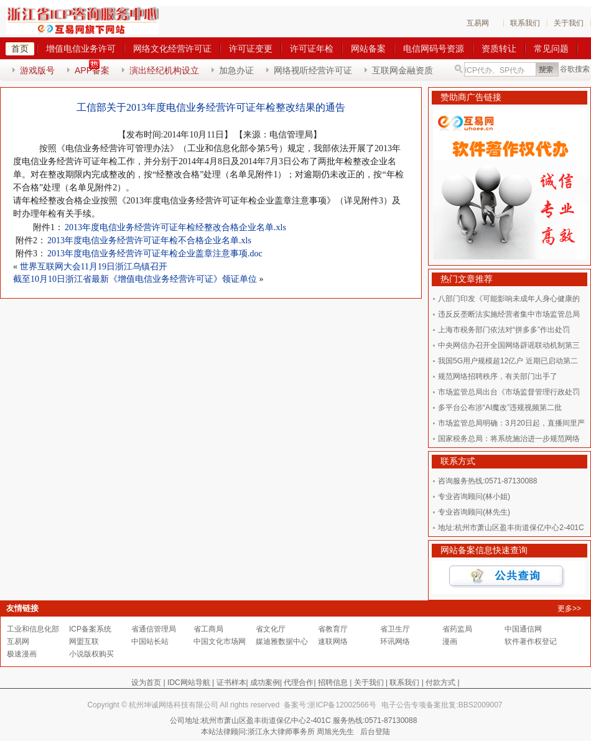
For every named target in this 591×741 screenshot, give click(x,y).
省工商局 (208, 629)
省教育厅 (333, 629)
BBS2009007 (480, 705)
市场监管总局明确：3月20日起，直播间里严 (511, 423)
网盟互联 (84, 641)
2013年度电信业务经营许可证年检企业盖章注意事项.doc (155, 253)
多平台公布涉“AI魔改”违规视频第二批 (500, 407)
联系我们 (525, 23)
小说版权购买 (91, 654)
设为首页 (146, 682)
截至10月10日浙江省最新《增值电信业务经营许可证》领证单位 (135, 279)
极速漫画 (22, 654)
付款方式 (440, 682)
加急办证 (236, 70)
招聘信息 (333, 682)
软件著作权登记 (531, 641)
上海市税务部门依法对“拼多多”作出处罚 (504, 329)
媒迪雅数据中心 (282, 641)
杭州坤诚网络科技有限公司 (173, 705)
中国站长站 (150, 641)
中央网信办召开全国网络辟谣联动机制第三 (509, 345)
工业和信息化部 (33, 629)
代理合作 (299, 682)
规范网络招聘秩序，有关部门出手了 (497, 376)
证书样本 (231, 682)
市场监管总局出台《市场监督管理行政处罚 (509, 392)
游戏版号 (37, 70)
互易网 (478, 23)
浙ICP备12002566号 (342, 705)
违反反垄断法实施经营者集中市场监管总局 (509, 314)
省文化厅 (271, 629)
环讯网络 (395, 641)
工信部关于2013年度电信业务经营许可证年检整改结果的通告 (211, 107)
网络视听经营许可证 (313, 70)
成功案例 (265, 682)
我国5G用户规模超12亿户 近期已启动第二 (508, 361)
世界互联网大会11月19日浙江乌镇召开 (93, 266)
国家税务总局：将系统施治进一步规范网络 (509, 438)
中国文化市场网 (219, 641)
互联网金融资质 (402, 70)
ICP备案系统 (90, 629)
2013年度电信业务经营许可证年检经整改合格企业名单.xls (175, 227)
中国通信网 (523, 629)
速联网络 (333, 641)
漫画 (449, 641)
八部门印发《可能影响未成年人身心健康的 (509, 298)
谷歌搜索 (575, 69)
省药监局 (457, 629)
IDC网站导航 (188, 682)
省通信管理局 (153, 629)
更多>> (569, 608)
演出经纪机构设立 (164, 70)
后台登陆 (375, 731)
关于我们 (569, 23)
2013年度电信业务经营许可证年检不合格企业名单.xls (149, 240)
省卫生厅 (395, 629)
